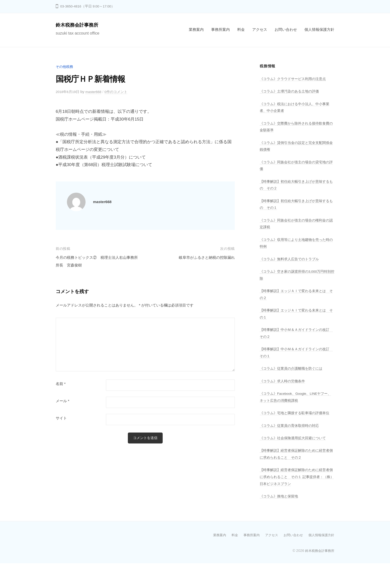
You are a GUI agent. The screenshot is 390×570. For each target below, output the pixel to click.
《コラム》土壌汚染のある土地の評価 (291, 91)
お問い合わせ (286, 29)
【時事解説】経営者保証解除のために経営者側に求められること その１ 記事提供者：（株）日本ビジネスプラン (295, 483)
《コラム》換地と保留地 (280, 503)
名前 (61, 384)
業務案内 (196, 29)
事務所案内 (220, 29)
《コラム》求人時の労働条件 (284, 381)
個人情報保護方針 (319, 29)
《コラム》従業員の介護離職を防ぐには (293, 368)
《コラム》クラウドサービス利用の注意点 (295, 79)
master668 (97, 91)
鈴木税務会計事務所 (80, 25)
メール (62, 401)
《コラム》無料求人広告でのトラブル (291, 259)
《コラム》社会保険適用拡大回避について (295, 445)
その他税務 (65, 66)
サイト (61, 418)
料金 (241, 29)
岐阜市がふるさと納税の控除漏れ (203, 257)
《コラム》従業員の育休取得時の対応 (291, 432)
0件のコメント (121, 91)
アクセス (259, 29)
